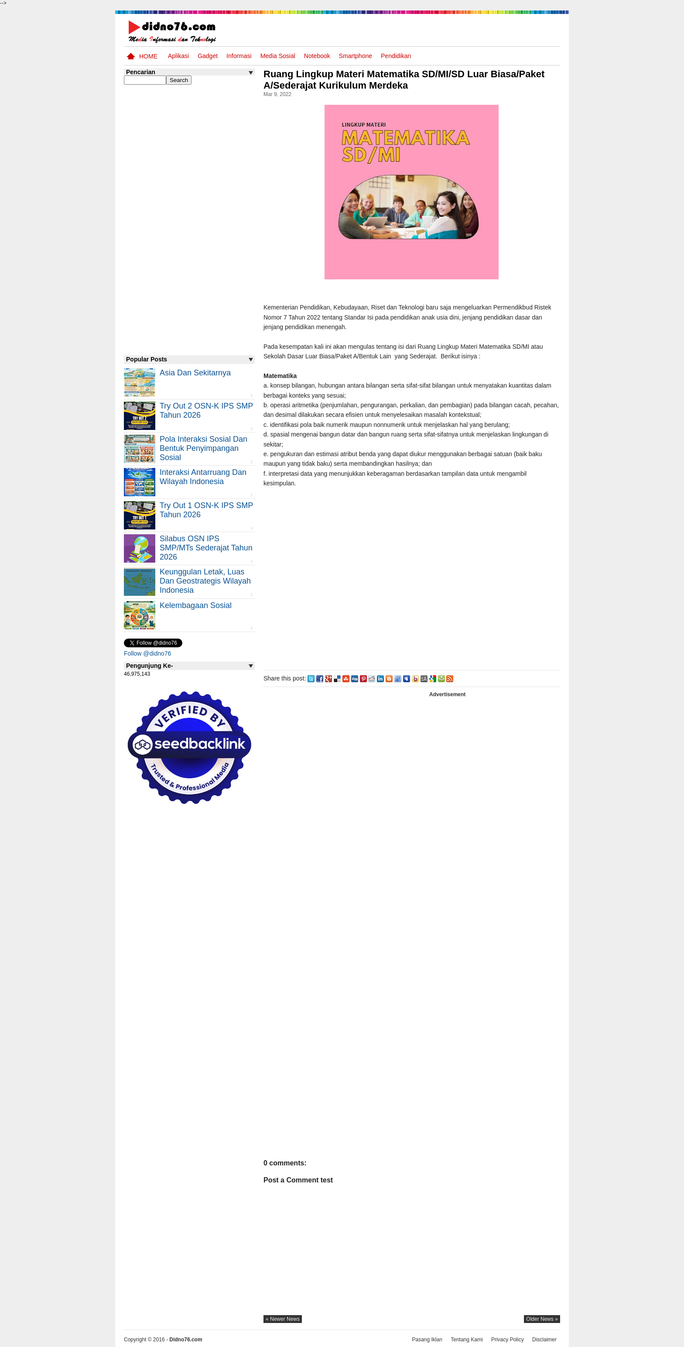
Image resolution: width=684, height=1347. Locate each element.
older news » (542, 1319)
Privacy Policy (507, 1340)
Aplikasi (178, 55)
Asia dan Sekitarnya (195, 372)
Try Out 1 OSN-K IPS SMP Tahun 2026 (206, 510)
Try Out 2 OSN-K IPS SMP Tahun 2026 (206, 410)
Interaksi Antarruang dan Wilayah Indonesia (203, 477)
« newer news (283, 1319)
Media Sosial (277, 55)
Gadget (208, 55)
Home (148, 56)
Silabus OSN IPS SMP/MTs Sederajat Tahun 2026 (206, 547)
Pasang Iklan (427, 1340)
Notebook (317, 55)
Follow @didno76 (147, 653)
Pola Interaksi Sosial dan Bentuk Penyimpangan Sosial (203, 448)
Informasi (239, 55)
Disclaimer (544, 1340)
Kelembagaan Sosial (196, 605)
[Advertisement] (411, 577)
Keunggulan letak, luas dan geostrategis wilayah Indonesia (205, 580)
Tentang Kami (466, 1340)
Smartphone (355, 55)
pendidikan (396, 55)
